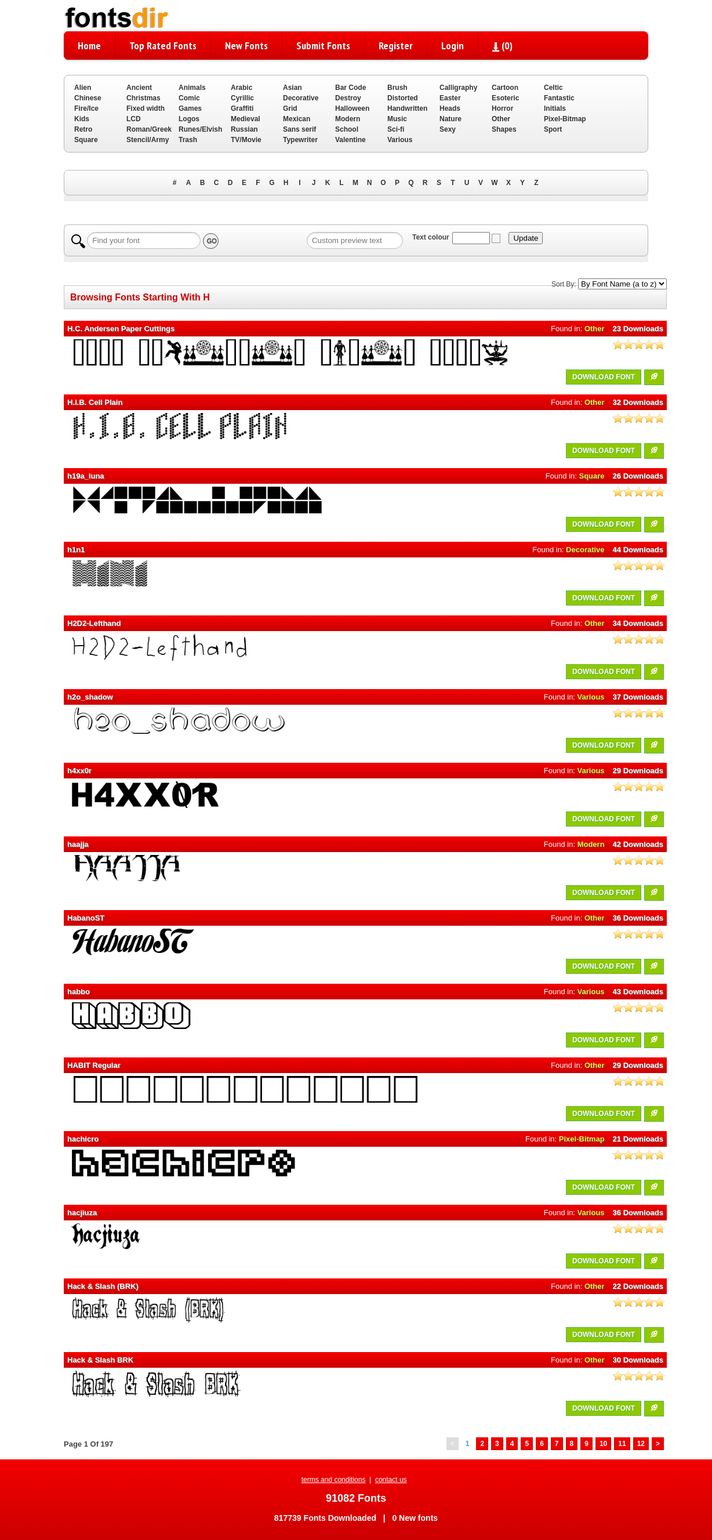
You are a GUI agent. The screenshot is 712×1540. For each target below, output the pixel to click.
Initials (555, 108)
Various (399, 140)
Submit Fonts (323, 45)
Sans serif (299, 129)
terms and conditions (333, 1480)
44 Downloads (638, 549)
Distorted (402, 98)
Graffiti (242, 108)
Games (190, 108)
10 (603, 1444)
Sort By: (563, 284)
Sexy (447, 129)
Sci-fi (395, 129)
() (502, 45)
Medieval (245, 119)
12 (641, 1444)
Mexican (296, 119)
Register (396, 45)
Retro (83, 129)
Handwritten (407, 108)
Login (452, 45)
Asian (292, 88)
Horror (502, 108)
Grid (290, 108)
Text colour (430, 237)
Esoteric (505, 98)
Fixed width (145, 108)
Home (89, 45)
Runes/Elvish (200, 129)
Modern (347, 119)
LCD (133, 119)
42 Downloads (638, 844)
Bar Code (350, 88)
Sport (553, 129)
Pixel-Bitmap (565, 119)
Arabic (241, 88)
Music (397, 119)
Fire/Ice (86, 108)
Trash (188, 140)
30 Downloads (638, 1360)
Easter (450, 98)
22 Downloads (638, 1286)
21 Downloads (638, 1139)
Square (86, 140)
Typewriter (300, 140)
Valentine (350, 140)
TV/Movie (246, 140)
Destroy (348, 98)
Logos (189, 119)
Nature (450, 119)
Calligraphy (458, 88)
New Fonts (246, 45)
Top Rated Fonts (163, 45)
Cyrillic (242, 98)
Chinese (87, 98)
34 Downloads (638, 623)
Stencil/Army (147, 140)
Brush (397, 88)
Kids (81, 119)
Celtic (553, 88)
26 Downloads (638, 476)
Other (501, 119)
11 (622, 1444)
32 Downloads (638, 402)
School (346, 129)
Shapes (504, 129)
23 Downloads (638, 328)
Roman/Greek (149, 129)
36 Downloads (638, 918)
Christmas (143, 98)
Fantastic (559, 98)
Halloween (352, 108)
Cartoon (505, 88)
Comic (189, 98)
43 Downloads (638, 991)
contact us (391, 1480)
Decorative (300, 98)
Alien (82, 88)
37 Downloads (638, 697)
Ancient (139, 88)
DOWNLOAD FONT (603, 377)
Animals (192, 88)
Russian (244, 129)
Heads (449, 108)
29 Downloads (638, 770)
